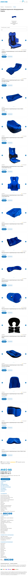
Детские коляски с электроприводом (7, 499)
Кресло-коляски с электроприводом (7, 520)
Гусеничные (3, 545)
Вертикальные (3, 543)
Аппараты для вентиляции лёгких (6, 537)
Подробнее (10, 56)
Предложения (3, 489)
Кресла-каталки (3, 524)
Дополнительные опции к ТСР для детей (8, 511)
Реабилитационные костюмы (6, 506)
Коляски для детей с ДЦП (5, 496)
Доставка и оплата (5, 485)
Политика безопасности (5, 563)
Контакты (3, 491)
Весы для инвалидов (4, 530)
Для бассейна (3, 548)
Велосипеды (3, 503)
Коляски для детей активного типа (7, 497)
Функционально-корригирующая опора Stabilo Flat (13, 252)
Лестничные (3, 552)
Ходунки (2, 502)
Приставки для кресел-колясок (6, 522)
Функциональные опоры (5, 500)
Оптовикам (3, 488)
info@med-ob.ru (5, 476)
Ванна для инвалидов (4, 529)
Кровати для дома (4, 527)
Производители (8, 6)
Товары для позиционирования (6, 505)
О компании (3, 481)
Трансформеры (3, 556)
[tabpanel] (14, 40)
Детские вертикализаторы (5, 498)
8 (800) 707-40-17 (6, 473)
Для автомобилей (4, 557)
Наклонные (2, 544)
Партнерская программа (6, 487)
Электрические (3, 550)
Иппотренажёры (3, 507)
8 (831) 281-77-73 (6, 472)
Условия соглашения (13, 563)
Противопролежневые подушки (6, 528)
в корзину (4, 56)
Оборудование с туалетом (5, 521)
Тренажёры (3, 531)
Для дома (2, 551)
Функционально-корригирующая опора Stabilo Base (14, 451)
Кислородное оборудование (6, 538)
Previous (2, 40)
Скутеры (2, 519)
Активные (2, 516)
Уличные (2, 555)
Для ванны (2, 549)
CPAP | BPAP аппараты (4, 536)
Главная (2, 6)
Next (25, 40)
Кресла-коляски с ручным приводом (7, 517)
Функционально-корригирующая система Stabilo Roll (14, 308)
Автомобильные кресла (5, 495)
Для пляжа (2, 523)
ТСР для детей (4, 493)
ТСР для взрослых (4, 515)
